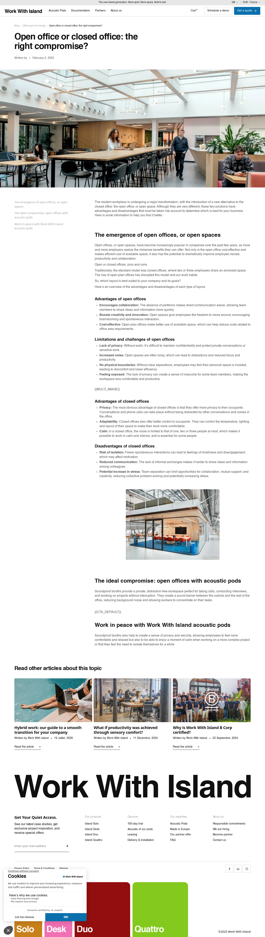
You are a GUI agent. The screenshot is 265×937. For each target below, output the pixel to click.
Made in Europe (180, 829)
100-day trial (135, 823)
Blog (16, 26)
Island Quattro (93, 840)
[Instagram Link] (247, 869)
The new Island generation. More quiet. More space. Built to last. (132, 2)
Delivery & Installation (141, 840)
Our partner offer (180, 834)
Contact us (219, 840)
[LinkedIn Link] (238, 869)
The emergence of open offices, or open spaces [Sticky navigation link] (40, 204)
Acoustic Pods (178, 823)
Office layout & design (34, 26)
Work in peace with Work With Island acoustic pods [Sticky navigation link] (38, 226)
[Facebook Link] (229, 869)
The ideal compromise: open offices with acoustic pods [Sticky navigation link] (41, 215)
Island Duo (91, 834)
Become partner (223, 834)
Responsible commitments (229, 823)
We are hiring (221, 829)
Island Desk (92, 829)
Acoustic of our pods (140, 829)
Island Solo (91, 823)
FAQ (173, 840)
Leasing (132, 834)
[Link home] (23, 11)
